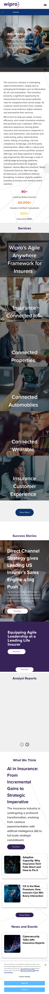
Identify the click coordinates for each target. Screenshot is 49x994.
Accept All (24, 989)
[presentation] (24, 512)
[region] (24, 977)
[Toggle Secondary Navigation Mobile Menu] (45, 69)
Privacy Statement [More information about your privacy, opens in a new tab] (28, 970)
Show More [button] (25, 512)
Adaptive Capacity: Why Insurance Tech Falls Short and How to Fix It (32, 863)
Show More (24, 669)
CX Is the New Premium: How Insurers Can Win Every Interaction (33, 891)
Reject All (24, 983)
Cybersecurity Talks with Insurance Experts (33, 939)
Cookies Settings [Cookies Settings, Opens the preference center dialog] (24, 976)
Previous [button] (22, 744)
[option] (24, 716)
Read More (17, 611)
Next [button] (27, 744)
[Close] (45, 964)
